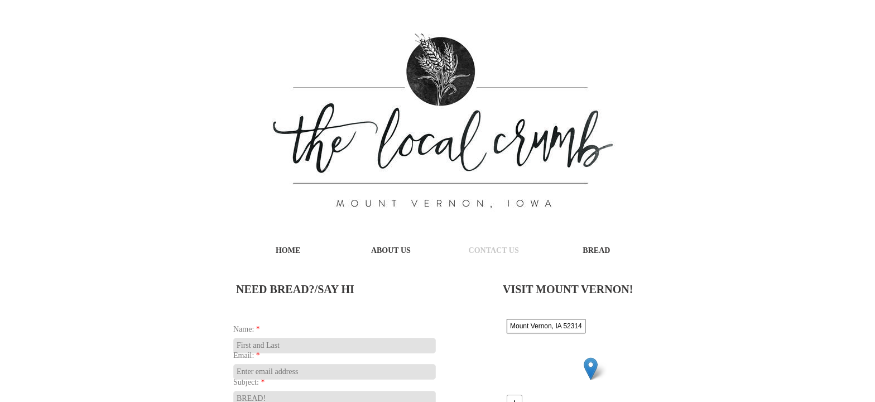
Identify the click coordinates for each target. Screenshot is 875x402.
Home (288, 250)
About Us (391, 250)
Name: (246, 329)
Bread (596, 250)
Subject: (249, 382)
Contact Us (494, 250)
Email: (246, 355)
